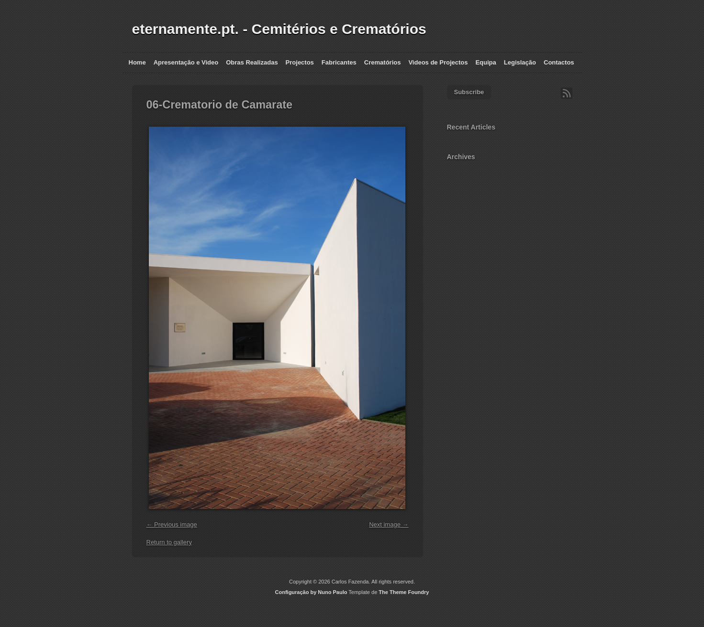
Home (137, 62)
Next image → (388, 524)
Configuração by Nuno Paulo (311, 592)
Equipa (485, 62)
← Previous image (171, 524)
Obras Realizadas (252, 62)
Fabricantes (339, 62)
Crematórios (382, 62)
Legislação (520, 62)
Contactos (559, 62)
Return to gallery (169, 542)
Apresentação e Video (186, 62)
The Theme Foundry (404, 592)
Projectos (300, 62)
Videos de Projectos (438, 62)
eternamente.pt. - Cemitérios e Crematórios (279, 29)
